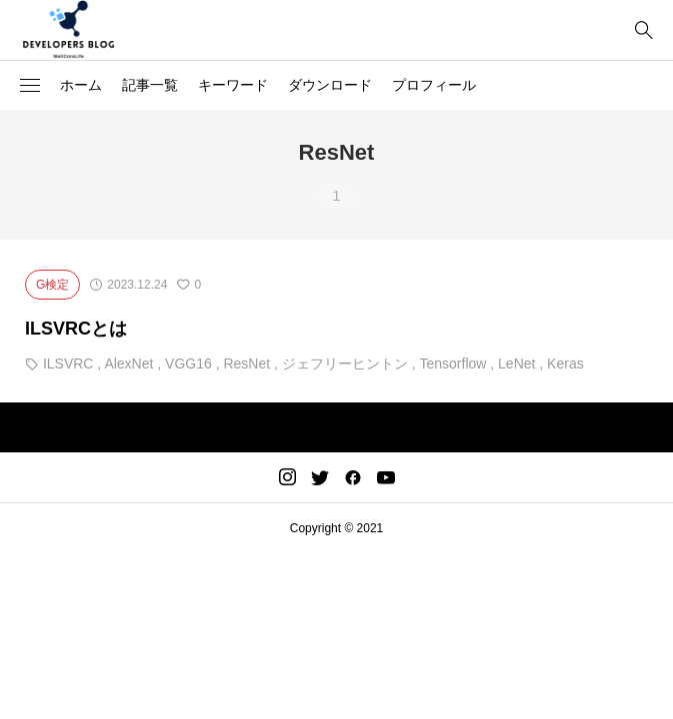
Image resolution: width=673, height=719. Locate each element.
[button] (30, 86)
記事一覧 (150, 85)
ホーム (81, 85)
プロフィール (434, 85)
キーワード (233, 85)
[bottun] (643, 30)
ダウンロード (330, 85)
